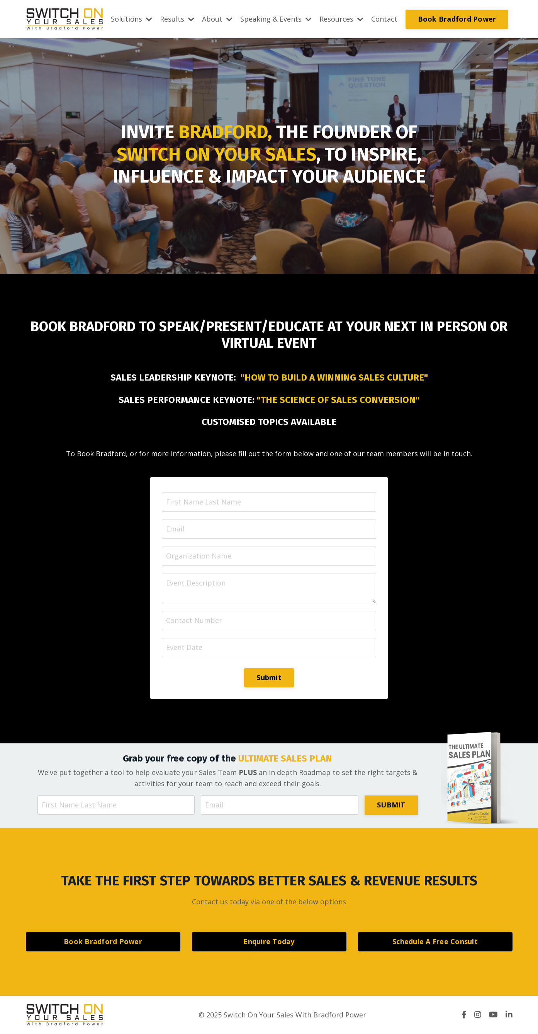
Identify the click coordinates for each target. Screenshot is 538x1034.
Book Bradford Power (457, 19)
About (217, 19)
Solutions (131, 19)
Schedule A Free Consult (435, 941)
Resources (341, 19)
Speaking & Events (276, 19)
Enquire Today (268, 941)
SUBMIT (391, 804)
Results (177, 19)
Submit (269, 677)
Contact (384, 19)
